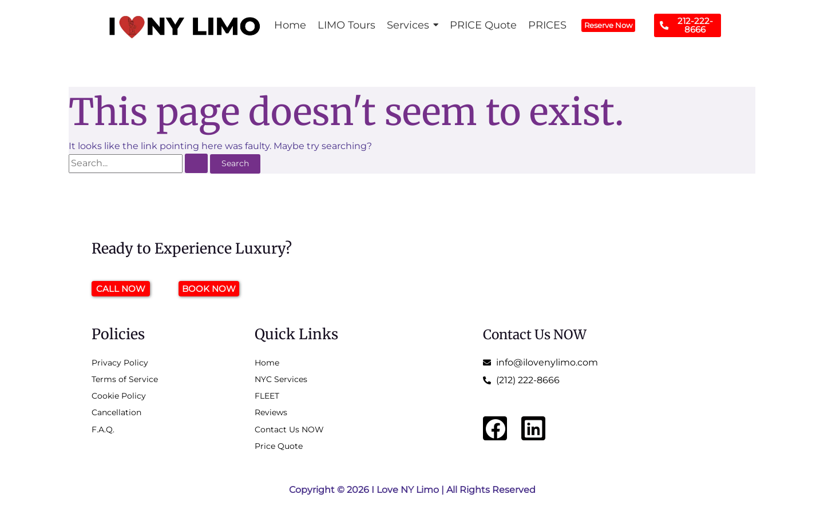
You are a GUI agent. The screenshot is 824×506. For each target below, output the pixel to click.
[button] (412, 25)
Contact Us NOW (539, 333)
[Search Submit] (196, 163)
